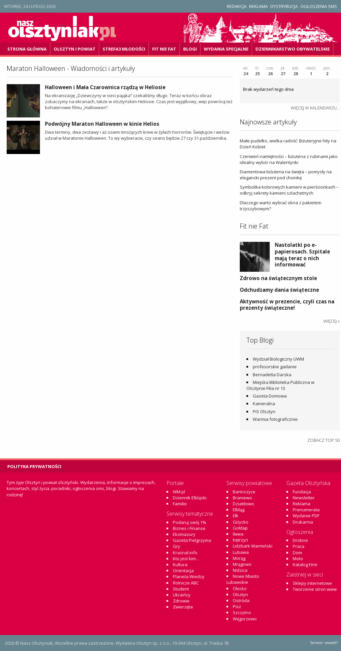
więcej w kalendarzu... (315, 108)
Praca (298, 546)
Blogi (190, 49)
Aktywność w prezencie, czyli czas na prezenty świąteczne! (287, 304)
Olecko (240, 588)
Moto (298, 559)
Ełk (235, 516)
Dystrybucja (284, 6)
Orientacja (183, 570)
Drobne (300, 540)
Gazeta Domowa (270, 396)
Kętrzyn (240, 540)
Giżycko (240, 522)
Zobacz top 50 (323, 440)
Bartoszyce (244, 492)
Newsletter (304, 498)
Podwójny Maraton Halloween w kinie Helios (102, 123)
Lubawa (241, 552)
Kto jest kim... (186, 559)
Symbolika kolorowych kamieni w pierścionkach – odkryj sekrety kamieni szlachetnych (289, 190)
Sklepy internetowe (312, 583)
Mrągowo (242, 564)
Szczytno (242, 612)
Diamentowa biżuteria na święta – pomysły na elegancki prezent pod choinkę (286, 175)
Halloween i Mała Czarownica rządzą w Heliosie (105, 87)
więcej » (331, 321)
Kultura (180, 565)
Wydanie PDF (306, 516)
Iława (238, 534)
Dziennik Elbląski (189, 498)
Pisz (237, 606)
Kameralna (264, 404)
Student (181, 589)
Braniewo (242, 498)
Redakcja (236, 6)
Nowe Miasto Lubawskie (242, 579)
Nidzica (240, 570)
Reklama (258, 6)
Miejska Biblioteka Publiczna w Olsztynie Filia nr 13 (280, 385)
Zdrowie (181, 601)
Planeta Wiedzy (188, 576)
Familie (180, 504)
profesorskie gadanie (275, 367)
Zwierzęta (183, 607)
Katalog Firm (305, 565)
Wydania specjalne (226, 49)
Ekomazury (184, 534)
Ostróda (241, 600)
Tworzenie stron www (315, 589)
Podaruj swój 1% (189, 522)
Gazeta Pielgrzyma (192, 540)
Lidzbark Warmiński (252, 546)
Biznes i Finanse (189, 528)
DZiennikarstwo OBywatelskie (292, 49)
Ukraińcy (181, 595)
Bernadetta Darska (272, 375)
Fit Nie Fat (164, 49)
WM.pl (179, 492)
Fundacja (302, 492)
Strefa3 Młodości (124, 49)
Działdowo (243, 504)
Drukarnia (303, 522)
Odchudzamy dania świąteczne (279, 289)
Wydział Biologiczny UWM (278, 359)
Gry (176, 546)
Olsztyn (240, 594)
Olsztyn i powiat (75, 49)
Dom (297, 553)
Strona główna (27, 49)
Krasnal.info (185, 553)
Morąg (239, 558)
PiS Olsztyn (264, 411)
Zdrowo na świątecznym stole (278, 278)
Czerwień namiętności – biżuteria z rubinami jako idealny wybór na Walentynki (289, 159)
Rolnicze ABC (186, 583)
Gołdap (240, 528)
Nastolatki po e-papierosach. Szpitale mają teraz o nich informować (302, 255)
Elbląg (238, 510)
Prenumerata (306, 510)
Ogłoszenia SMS (318, 6)
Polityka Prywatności (34, 466)
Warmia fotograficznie (275, 419)
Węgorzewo (245, 619)
